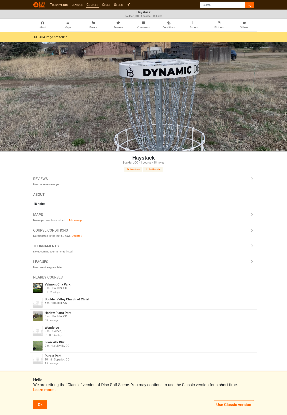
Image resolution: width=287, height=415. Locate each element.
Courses (92, 4)
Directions (133, 169)
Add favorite (153, 169)
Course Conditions (143, 230)
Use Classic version (233, 404)
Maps (143, 215)
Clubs (106, 4)
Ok (40, 404)
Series (118, 4)
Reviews (143, 179)
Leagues (77, 4)
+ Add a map (74, 220)
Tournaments (59, 4)
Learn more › (44, 389)
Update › (77, 235)
